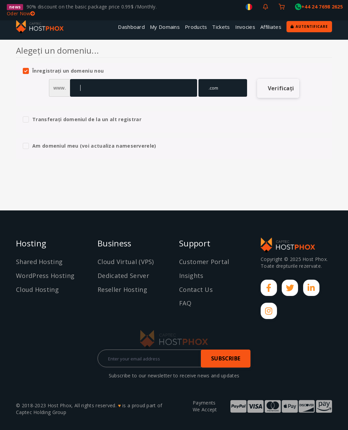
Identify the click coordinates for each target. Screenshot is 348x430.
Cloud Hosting (37, 289)
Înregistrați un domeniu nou (63, 71)
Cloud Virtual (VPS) (126, 262)
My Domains (165, 26)
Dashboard (131, 26)
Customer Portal (204, 262)
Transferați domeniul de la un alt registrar (82, 119)
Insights (191, 276)
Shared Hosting (39, 262)
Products (196, 26)
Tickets (221, 26)
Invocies (245, 26)
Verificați (281, 88)
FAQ (185, 303)
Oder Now (21, 13)
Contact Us (196, 289)
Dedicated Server (123, 276)
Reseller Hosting (122, 289)
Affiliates (270, 26)
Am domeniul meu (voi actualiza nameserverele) (89, 146)
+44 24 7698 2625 (319, 6)
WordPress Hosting (45, 276)
